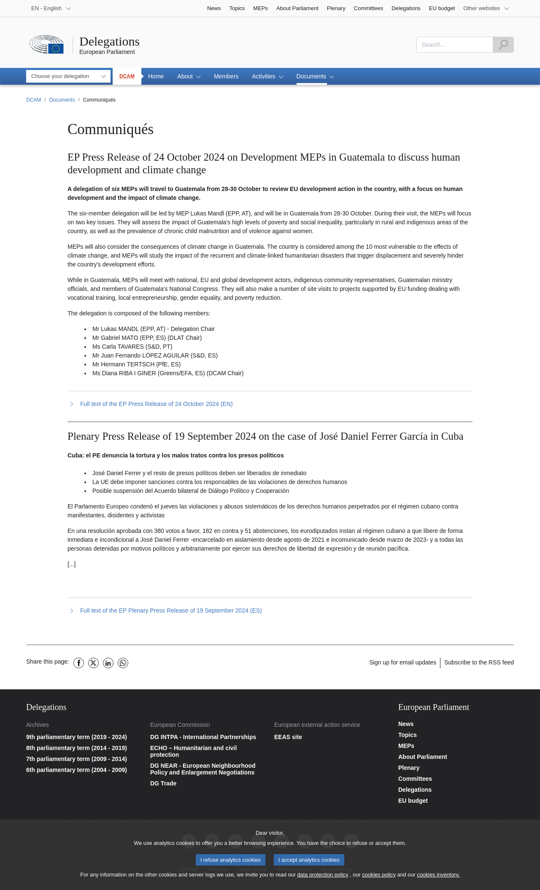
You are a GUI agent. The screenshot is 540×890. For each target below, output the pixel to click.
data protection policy (322, 877)
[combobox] (454, 45)
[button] (188, 76)
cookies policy (379, 877)
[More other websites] (486, 8)
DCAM (127, 76)
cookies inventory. (438, 877)
